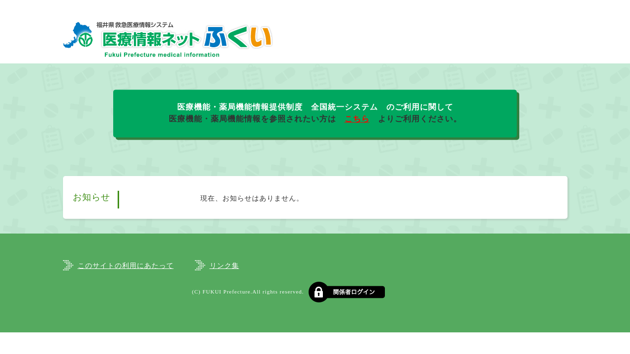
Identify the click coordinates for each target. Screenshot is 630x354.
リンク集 (224, 265)
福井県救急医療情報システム (168, 39)
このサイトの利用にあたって (126, 265)
